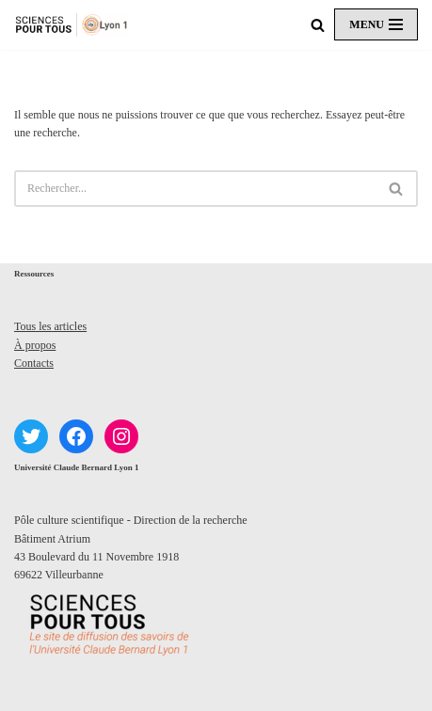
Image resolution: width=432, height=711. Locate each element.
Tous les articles (50, 326)
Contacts (34, 363)
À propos (35, 345)
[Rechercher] (318, 25)
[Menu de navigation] (376, 24)
